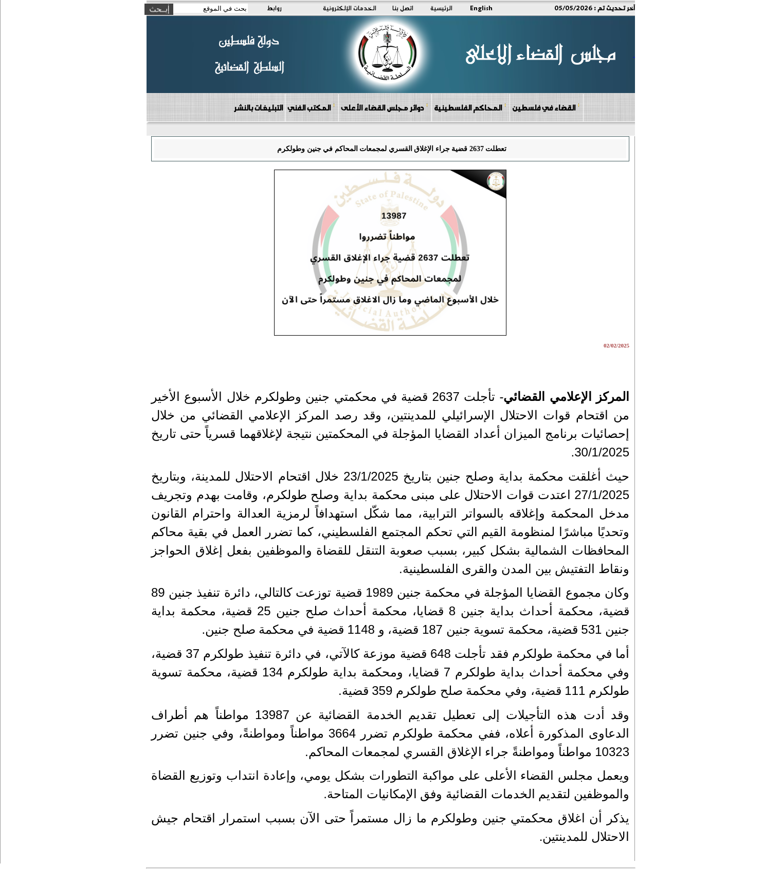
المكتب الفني (311, 107)
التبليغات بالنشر (258, 107)
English (481, 7)
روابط (274, 7)
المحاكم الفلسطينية (470, 107)
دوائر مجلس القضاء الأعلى (384, 107)
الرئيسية (441, 7)
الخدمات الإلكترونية (349, 7)
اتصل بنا (402, 7)
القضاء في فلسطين (546, 107)
